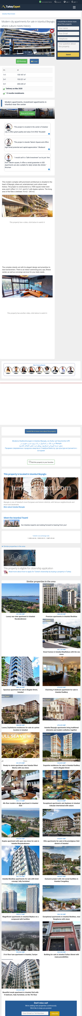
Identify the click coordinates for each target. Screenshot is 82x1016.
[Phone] (46, 2)
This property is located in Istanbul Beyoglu (25, 473)
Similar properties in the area (13, 546)
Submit (68, 54)
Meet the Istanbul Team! (16, 517)
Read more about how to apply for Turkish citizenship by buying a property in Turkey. (40, 571)
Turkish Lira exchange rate (41, 535)
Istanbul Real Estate (8, 14)
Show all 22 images (27, 113)
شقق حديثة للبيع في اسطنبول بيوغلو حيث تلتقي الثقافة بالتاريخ (41, 446)
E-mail (34, 61)
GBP (74, 2)
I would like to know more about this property (41, 431)
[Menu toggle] (74, 7)
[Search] (58, 2)
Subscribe (54, 1013)
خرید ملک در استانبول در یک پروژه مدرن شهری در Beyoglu (41, 443)
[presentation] (3, 41)
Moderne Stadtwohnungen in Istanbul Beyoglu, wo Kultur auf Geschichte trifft (41, 441)
